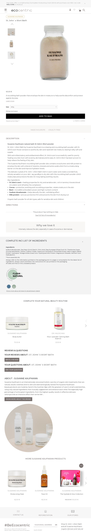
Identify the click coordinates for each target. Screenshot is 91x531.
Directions (12, 205)
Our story (38, 530)
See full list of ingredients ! (45, 215)
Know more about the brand (18, 399)
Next (12, 64)
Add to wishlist (80, 121)
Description (12, 138)
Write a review (12, 360)
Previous (12, 24)
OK (56, 525)
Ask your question (14, 370)
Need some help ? (12, 121)
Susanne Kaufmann (15, 16)
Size (7, 107)
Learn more (10, 101)
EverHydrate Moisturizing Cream (40, 3)
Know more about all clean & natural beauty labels (23, 291)
